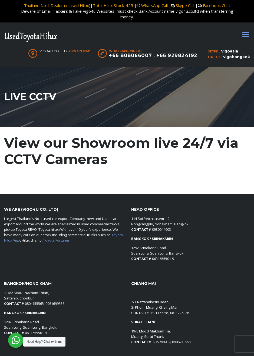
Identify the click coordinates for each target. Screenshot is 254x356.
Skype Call (185, 5)
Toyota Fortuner (56, 240)
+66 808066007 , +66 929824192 (153, 55)
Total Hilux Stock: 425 (113, 5)
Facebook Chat (216, 5)
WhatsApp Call (154, 5)
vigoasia (229, 51)
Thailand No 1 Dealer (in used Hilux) (57, 5)
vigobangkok (236, 56)
